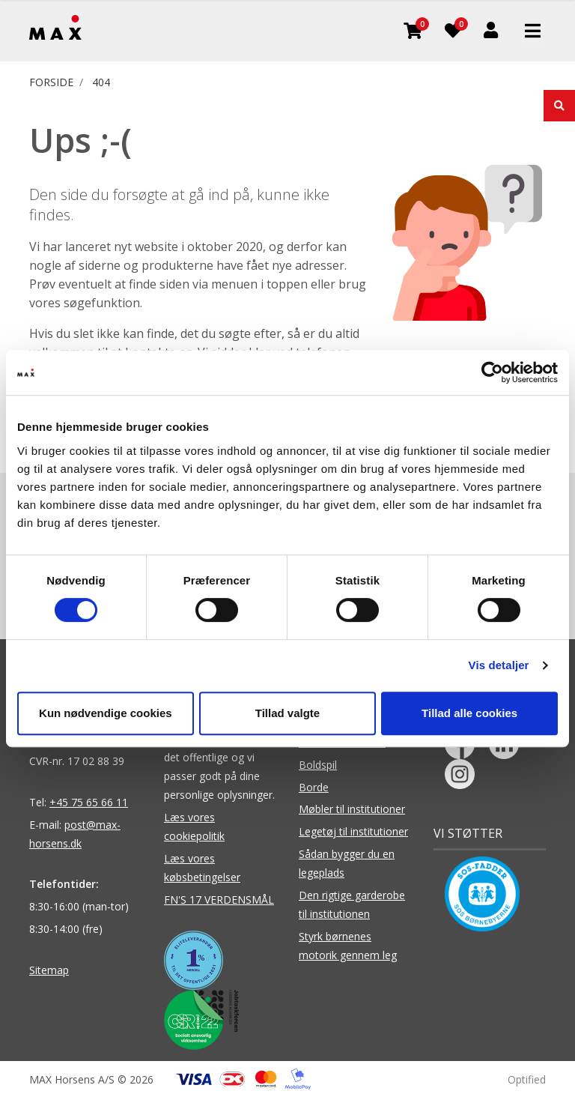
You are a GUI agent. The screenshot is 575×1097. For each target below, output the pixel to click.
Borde (314, 787)
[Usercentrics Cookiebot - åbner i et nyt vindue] (492, 372)
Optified (527, 1079)
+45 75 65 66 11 (88, 802)
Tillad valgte (287, 713)
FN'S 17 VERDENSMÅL (219, 899)
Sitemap (49, 970)
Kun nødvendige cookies (105, 713)
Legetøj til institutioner (353, 831)
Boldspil (318, 765)
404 (101, 82)
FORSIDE (51, 82)
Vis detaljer (499, 665)
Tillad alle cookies (469, 713)
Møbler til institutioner (352, 809)
